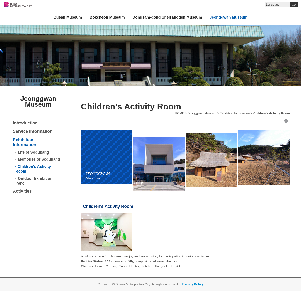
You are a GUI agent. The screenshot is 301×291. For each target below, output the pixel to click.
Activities (22, 191)
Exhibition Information (24, 142)
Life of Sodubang (33, 152)
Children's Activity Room (33, 169)
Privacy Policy (192, 284)
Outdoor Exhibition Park (33, 181)
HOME (179, 113)
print (286, 120)
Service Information (32, 131)
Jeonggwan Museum (202, 113)
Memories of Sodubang (38, 159)
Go (294, 4)
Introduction (25, 123)
